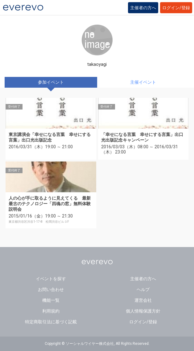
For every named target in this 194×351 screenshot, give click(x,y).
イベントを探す (51, 278)
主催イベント (143, 82)
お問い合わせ (51, 289)
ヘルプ (143, 289)
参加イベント (51, 82)
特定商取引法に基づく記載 (51, 321)
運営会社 (143, 300)
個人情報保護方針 (143, 311)
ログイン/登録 (176, 7)
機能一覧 (51, 300)
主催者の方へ (143, 7)
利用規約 (51, 311)
